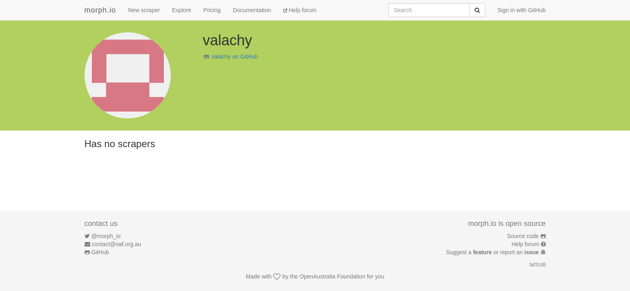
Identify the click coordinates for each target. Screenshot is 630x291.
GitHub (100, 252)
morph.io (100, 10)
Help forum (299, 10)
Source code (523, 236)
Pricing (212, 10)
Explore (181, 10)
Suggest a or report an (493, 252)
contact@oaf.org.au (116, 244)
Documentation (252, 10)
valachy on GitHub (235, 56)
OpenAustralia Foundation (332, 276)
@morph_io (106, 236)
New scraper (144, 10)
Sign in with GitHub (521, 10)
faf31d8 (538, 265)
